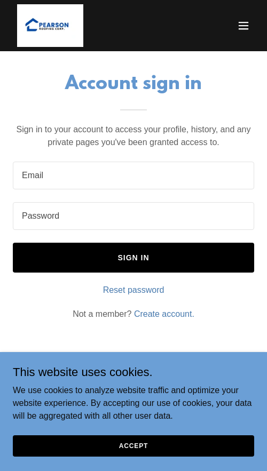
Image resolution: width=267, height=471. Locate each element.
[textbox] (133, 175)
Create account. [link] (164, 313)
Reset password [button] (133, 289)
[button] (243, 25)
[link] (50, 25)
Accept (133, 445)
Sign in (133, 257)
